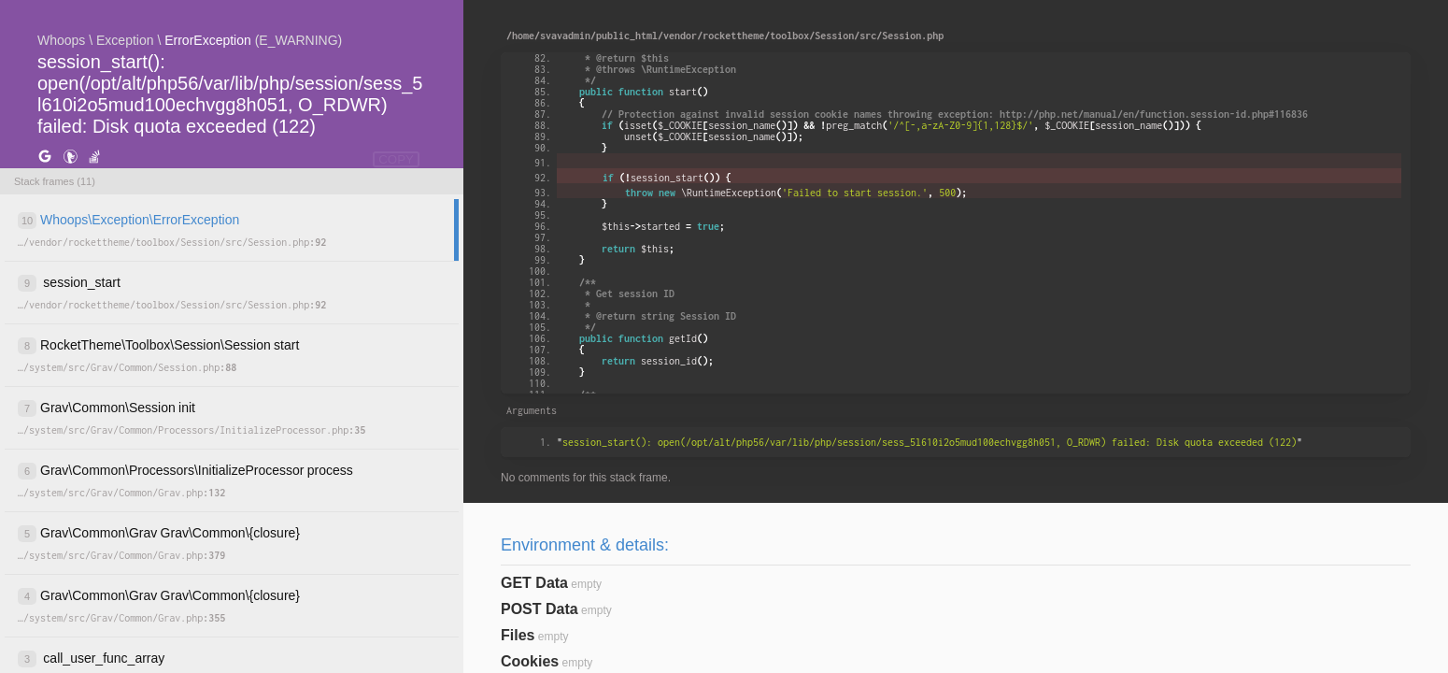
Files (517, 635)
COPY (396, 159)
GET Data (534, 583)
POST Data (539, 609)
